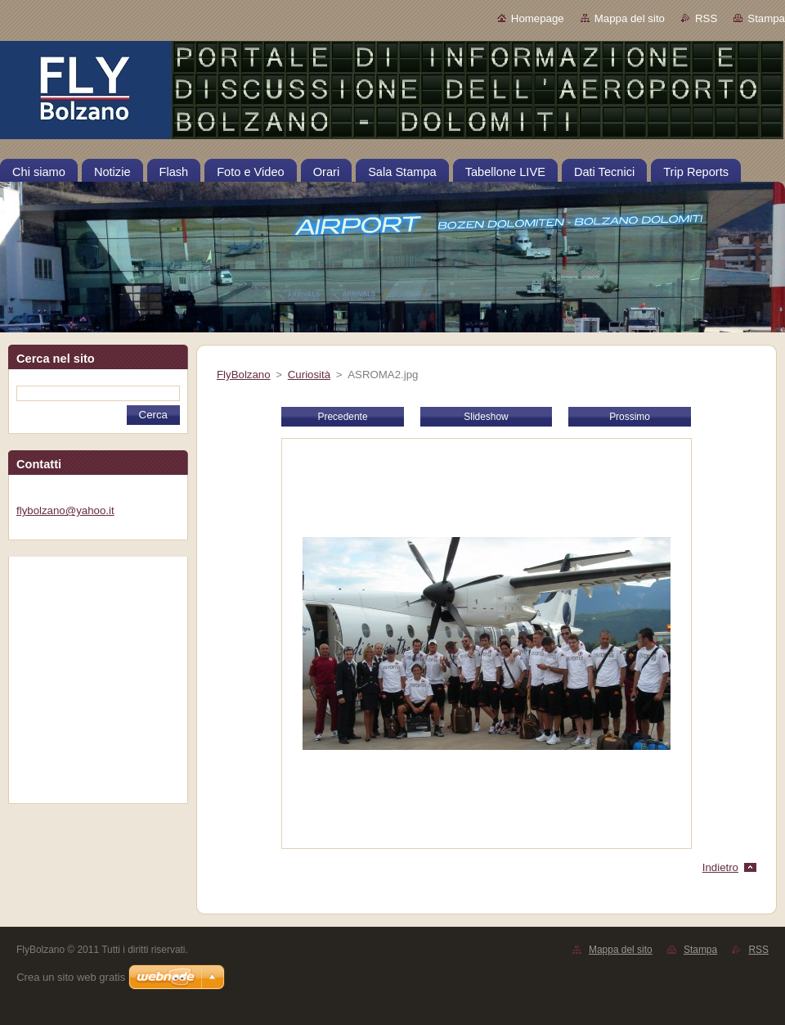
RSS (706, 18)
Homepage (537, 18)
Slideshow (486, 416)
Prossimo (629, 416)
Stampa (766, 18)
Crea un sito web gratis (70, 977)
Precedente (342, 416)
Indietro (720, 867)
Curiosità (309, 374)
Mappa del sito (629, 18)
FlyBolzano (244, 374)
